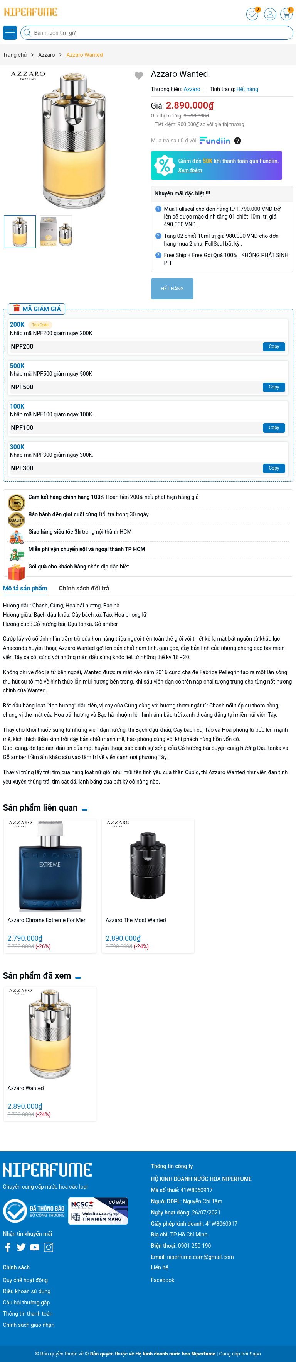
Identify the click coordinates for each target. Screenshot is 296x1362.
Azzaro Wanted (26, 1088)
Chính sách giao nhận (29, 1325)
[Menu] (10, 33)
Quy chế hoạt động (25, 1280)
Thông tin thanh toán (28, 1314)
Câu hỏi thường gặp (26, 1302)
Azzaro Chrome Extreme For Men (47, 920)
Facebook (163, 1280)
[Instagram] (48, 1247)
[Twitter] (21, 1247)
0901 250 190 (194, 1246)
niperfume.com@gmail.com (200, 1257)
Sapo (255, 1354)
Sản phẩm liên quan (40, 807)
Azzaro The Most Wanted (136, 920)
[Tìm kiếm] (28, 33)
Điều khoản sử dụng (27, 1291)
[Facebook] (7, 1247)
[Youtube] (34, 1247)
